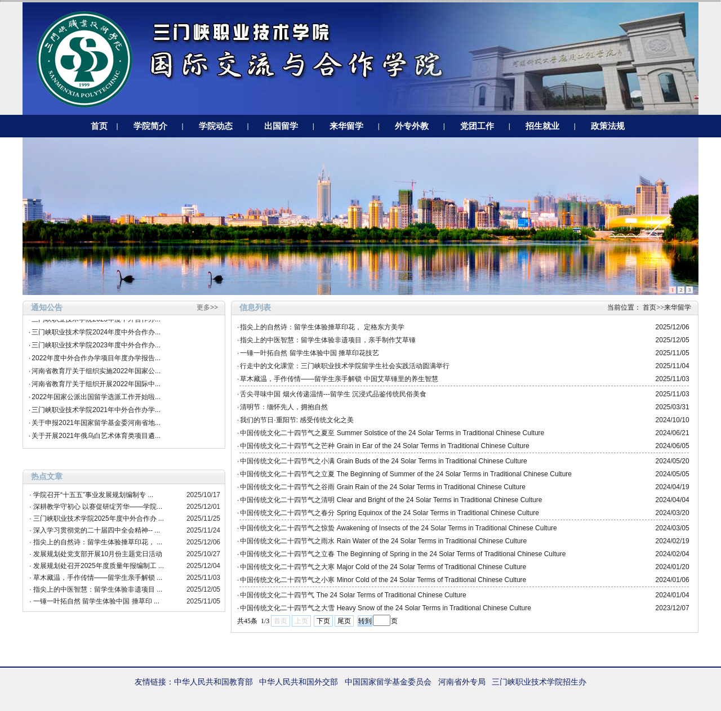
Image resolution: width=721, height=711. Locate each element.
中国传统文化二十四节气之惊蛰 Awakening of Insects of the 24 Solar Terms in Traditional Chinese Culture (398, 528)
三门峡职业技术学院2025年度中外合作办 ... (98, 518)
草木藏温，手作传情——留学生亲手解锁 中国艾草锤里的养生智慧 (339, 379)
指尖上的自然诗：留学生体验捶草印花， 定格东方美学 (322, 327)
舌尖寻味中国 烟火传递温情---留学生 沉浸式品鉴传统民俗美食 (333, 394)
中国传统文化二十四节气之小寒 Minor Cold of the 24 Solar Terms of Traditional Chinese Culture (383, 580)
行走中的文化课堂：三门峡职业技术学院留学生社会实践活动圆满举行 (344, 366)
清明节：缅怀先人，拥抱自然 (284, 407)
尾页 (344, 621)
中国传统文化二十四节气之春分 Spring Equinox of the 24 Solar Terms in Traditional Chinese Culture (389, 513)
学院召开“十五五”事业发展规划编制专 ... (93, 495)
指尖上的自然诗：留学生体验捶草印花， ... (97, 542)
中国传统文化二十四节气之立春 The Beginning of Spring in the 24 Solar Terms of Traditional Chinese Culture (403, 554)
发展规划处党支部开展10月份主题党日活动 (97, 554)
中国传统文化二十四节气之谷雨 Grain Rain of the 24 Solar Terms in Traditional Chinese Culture (383, 487)
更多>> (207, 307)
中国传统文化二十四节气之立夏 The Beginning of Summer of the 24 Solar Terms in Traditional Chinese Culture (406, 474)
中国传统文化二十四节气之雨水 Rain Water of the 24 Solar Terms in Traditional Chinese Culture (383, 541)
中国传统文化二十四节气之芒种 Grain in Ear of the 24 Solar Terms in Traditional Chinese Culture (384, 446)
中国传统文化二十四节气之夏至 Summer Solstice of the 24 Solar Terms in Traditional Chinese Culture (392, 433)
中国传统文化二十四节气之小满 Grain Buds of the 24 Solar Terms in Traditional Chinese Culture (383, 461)
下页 (323, 621)
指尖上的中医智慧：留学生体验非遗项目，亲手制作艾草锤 (328, 340)
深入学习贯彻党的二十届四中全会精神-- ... (96, 530)
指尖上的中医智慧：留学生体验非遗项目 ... (97, 589)
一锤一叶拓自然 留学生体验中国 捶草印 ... (96, 601)
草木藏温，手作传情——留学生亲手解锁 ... (97, 578)
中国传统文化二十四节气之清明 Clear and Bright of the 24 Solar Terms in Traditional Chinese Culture (391, 500)
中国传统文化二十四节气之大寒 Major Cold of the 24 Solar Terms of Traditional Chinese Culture (383, 567)
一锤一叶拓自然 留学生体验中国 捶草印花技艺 (309, 353)
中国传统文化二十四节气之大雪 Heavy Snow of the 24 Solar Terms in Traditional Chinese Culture (385, 608)
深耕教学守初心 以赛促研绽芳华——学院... (97, 507)
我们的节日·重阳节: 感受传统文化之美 (297, 420)
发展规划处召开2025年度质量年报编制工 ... (98, 566)
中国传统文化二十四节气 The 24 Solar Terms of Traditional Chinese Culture (353, 595)
